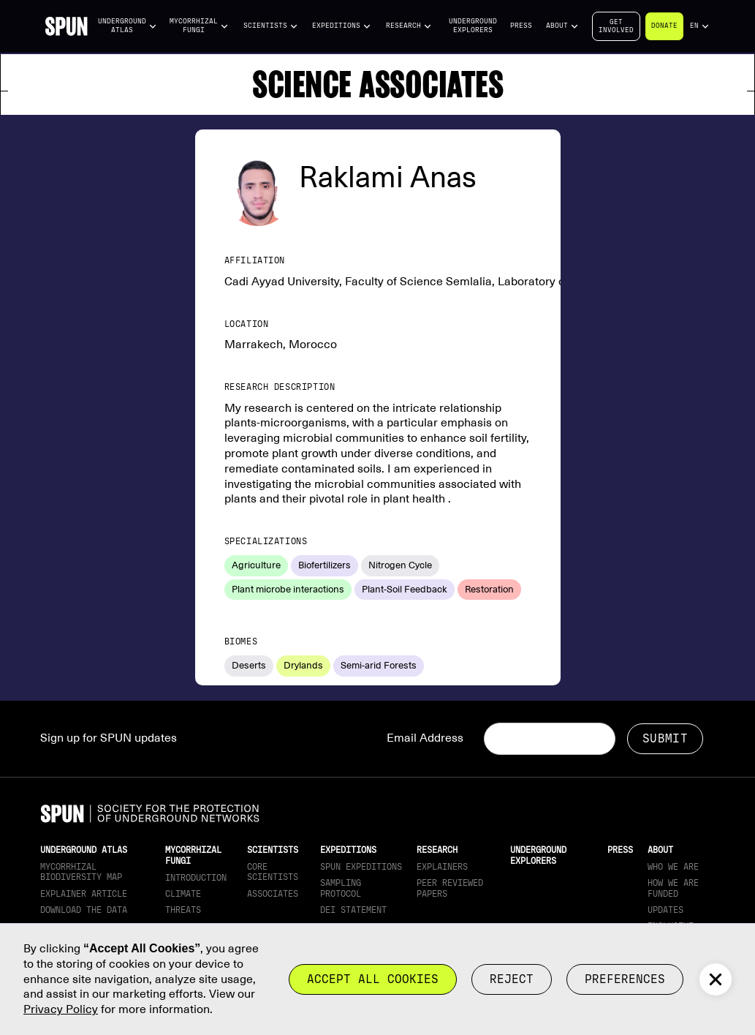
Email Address (425, 738)
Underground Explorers (473, 25)
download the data (83, 910)
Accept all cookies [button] (373, 979)
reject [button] (512, 979)
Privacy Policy (60, 1009)
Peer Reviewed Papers (450, 888)
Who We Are (673, 867)
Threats (183, 910)
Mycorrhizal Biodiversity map (81, 872)
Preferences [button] (625, 979)
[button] (128, 26)
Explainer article (83, 894)
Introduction (196, 878)
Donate (664, 25)
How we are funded (673, 888)
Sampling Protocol (340, 888)
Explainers (442, 867)
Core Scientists (272, 872)
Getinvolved (616, 26)
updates (665, 910)
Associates (272, 894)
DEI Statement (353, 910)
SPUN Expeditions (361, 867)
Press (521, 25)
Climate (183, 894)
